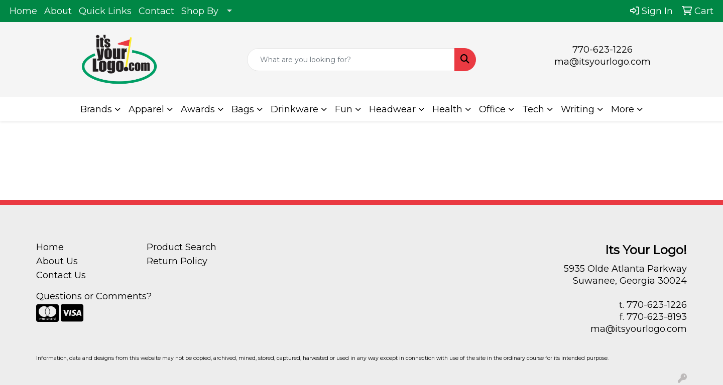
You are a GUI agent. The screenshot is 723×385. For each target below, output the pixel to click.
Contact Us (61, 275)
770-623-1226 (602, 49)
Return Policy (177, 261)
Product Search (181, 247)
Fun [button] (343, 109)
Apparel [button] (146, 109)
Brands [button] (96, 109)
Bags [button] (242, 109)
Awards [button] (198, 109)
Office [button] (492, 109)
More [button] (622, 109)
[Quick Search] (351, 59)
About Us (57, 261)
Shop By (199, 11)
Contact (156, 11)
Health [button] (447, 109)
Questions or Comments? (94, 296)
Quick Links (105, 11)
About (58, 11)
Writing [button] (577, 109)
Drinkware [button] (294, 109)
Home (23, 11)
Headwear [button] (392, 109)
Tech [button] (533, 109)
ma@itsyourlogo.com (602, 61)
